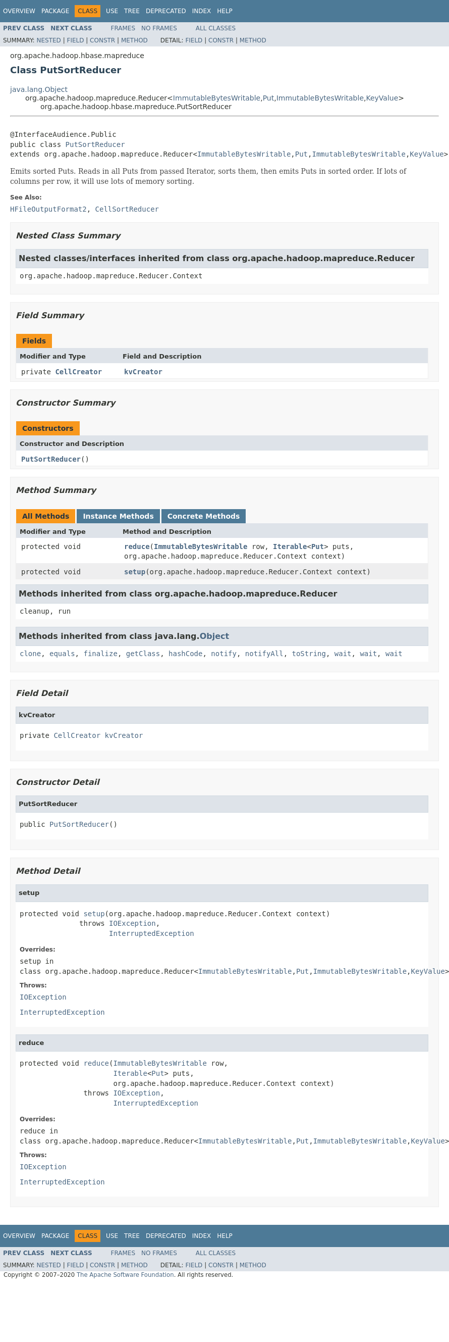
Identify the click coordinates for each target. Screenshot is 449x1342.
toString (309, 654)
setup (134, 572)
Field (75, 40)
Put (268, 98)
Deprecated (166, 11)
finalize (100, 654)
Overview (19, 11)
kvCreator (143, 372)
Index (201, 11)
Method (134, 40)
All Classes (216, 28)
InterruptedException (151, 933)
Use (112, 11)
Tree (132, 11)
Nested (48, 40)
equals (62, 654)
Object (215, 636)
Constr (102, 40)
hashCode (185, 654)
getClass (143, 654)
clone (30, 654)
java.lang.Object (39, 89)
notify (224, 654)
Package (55, 11)
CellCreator (78, 372)
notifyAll (264, 654)
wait (343, 654)
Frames (123, 28)
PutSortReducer (95, 144)
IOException (132, 923)
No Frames (159, 28)
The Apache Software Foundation (125, 1274)
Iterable (290, 546)
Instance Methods (118, 516)
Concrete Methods (203, 516)
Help (225, 11)
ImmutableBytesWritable (216, 98)
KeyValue (382, 98)
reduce (137, 546)
